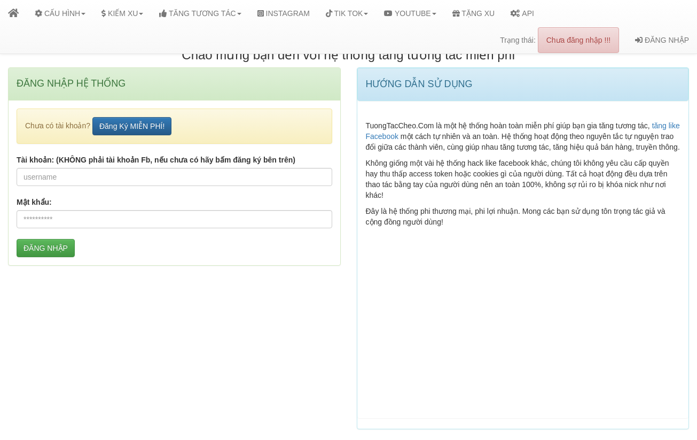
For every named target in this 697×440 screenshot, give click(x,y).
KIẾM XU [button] (122, 13)
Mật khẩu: (34, 202)
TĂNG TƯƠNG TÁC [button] (200, 13)
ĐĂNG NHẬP (662, 40)
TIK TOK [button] (347, 13)
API (522, 13)
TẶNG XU (473, 13)
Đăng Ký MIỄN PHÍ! (132, 126)
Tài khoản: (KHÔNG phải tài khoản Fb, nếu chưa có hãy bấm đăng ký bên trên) (156, 160)
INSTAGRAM (283, 13)
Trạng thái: (559, 40)
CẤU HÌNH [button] (59, 13)
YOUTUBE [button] (410, 13)
